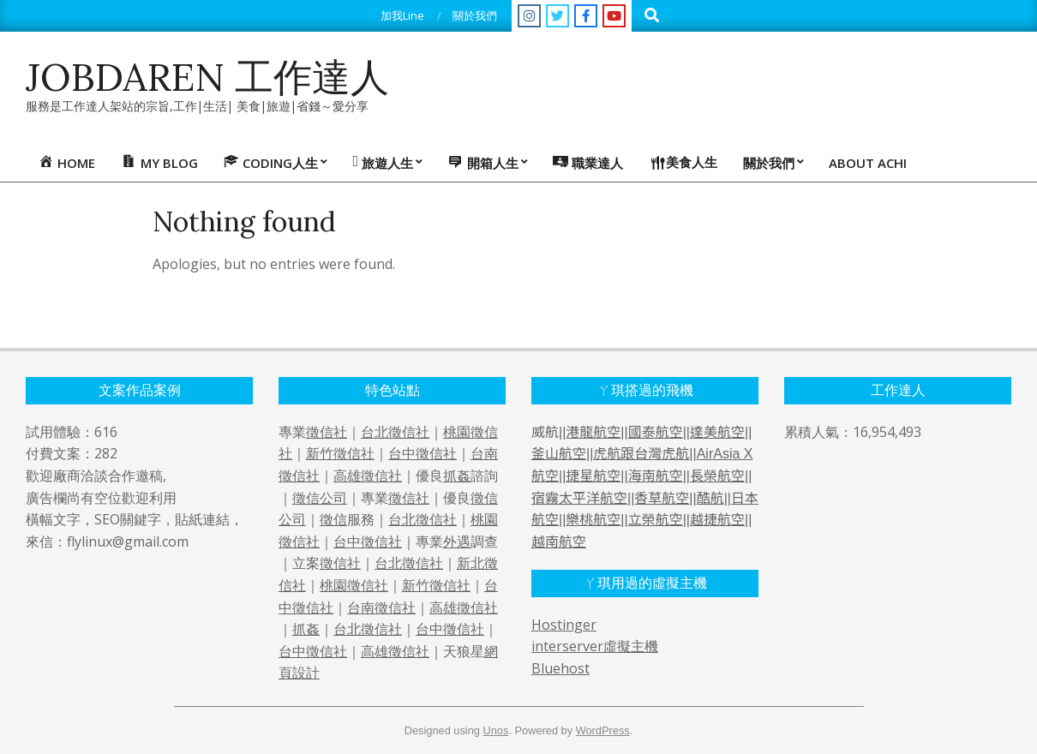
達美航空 (717, 432)
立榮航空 (655, 519)
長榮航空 (717, 476)
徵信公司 (319, 497)
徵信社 (326, 431)
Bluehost (560, 668)
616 (105, 431)
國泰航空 (655, 432)
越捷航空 (717, 519)
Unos (496, 730)
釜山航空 (558, 453)
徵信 (333, 519)
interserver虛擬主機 (594, 646)
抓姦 (457, 475)
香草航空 (661, 498)
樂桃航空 (593, 519)
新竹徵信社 (340, 453)
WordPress (603, 730)
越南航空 (558, 542)
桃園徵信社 (354, 585)
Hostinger (563, 624)
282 (105, 453)
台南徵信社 (381, 607)
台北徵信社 (395, 431)
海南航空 (655, 476)
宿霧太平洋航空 (579, 498)
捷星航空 (593, 476)
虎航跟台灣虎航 (641, 453)
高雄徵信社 (367, 475)
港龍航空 (593, 432)
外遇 (457, 541)
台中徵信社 (422, 453)
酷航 (710, 498)
